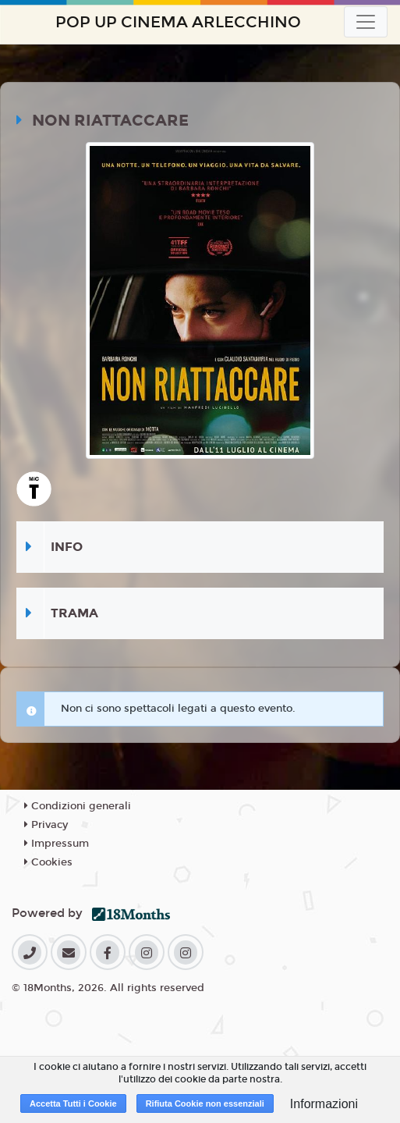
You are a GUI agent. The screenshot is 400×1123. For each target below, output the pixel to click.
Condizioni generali (77, 806)
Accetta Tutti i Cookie (73, 1103)
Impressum (56, 843)
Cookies (48, 862)
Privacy (46, 825)
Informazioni (324, 1104)
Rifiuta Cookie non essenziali (205, 1103)
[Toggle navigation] (366, 21)
